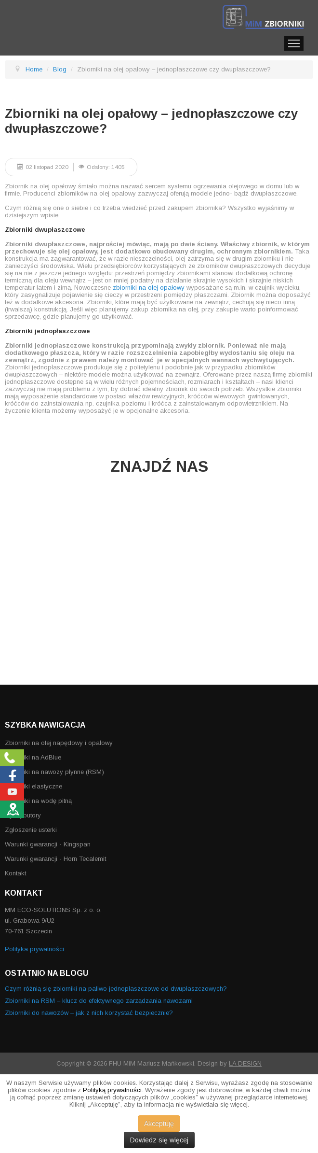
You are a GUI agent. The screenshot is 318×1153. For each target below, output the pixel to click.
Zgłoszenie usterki (31, 829)
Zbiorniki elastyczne (33, 786)
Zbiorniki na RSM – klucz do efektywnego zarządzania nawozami (99, 1000)
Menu (294, 43)
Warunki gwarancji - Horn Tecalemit (55, 858)
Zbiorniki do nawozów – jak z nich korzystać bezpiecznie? (89, 1012)
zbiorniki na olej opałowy (149, 287)
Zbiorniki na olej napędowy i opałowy (59, 742)
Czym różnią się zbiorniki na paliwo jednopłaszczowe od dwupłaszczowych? (116, 988)
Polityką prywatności (112, 1090)
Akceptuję (159, 1123)
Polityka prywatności (34, 949)
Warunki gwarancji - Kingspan (48, 844)
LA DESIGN (245, 1063)
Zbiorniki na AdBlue (33, 757)
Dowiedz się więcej (159, 1140)
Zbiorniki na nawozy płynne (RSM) (54, 771)
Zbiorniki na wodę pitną (38, 800)
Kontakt (15, 873)
